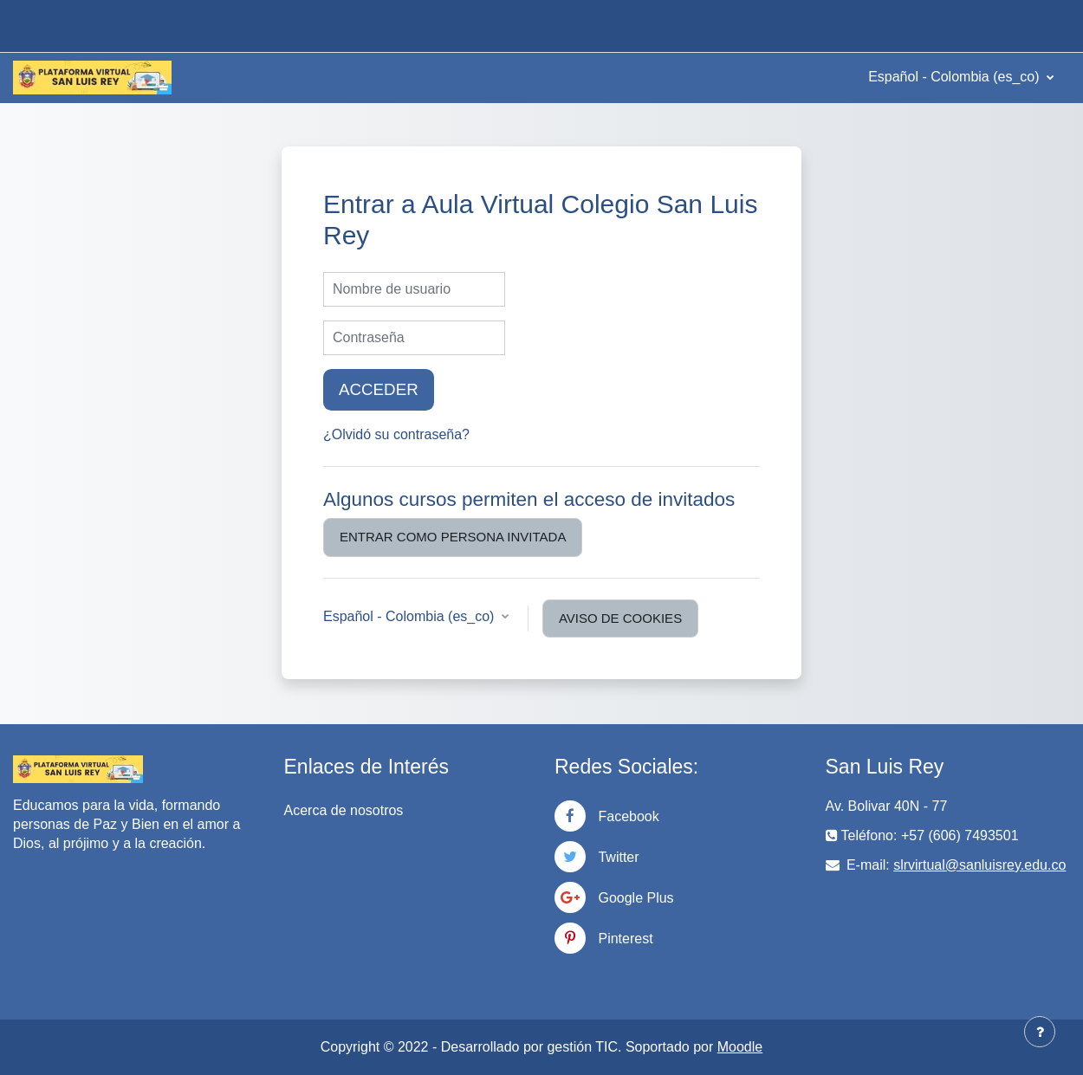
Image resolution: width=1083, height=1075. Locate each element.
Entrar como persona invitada (453, 536)
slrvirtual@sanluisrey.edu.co (979, 865)
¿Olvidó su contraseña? (396, 434)
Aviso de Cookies (620, 618)
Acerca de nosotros (344, 810)
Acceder (378, 389)
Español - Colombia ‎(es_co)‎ (955, 76)
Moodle (739, 1046)
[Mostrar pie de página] (1039, 1031)
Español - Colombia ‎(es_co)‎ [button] (410, 616)
